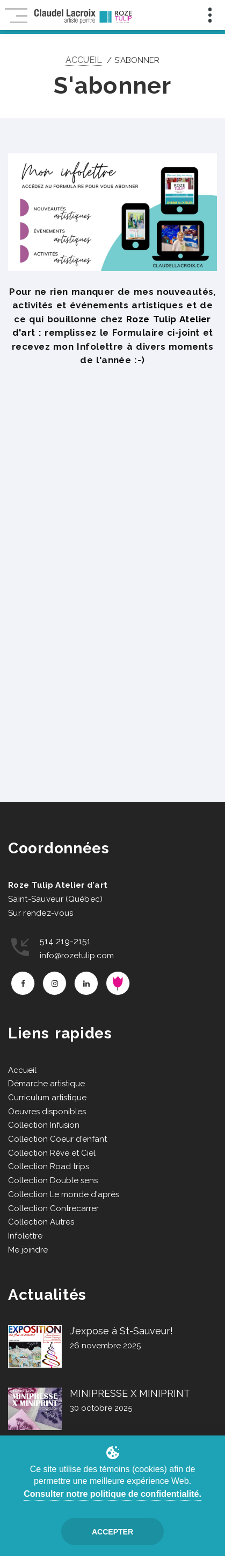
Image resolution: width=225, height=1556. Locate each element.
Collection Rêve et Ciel (52, 1153)
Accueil (84, 60)
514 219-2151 (65, 941)
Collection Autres (41, 1222)
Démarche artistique (46, 1083)
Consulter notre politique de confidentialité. (112, 1493)
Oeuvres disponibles (47, 1111)
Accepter (112, 1531)
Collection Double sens (53, 1180)
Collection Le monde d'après (63, 1194)
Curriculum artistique (47, 1097)
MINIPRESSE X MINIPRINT (130, 1393)
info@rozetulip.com (77, 955)
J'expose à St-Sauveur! (121, 1330)
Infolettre (25, 1236)
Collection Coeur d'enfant (57, 1139)
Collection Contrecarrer (53, 1208)
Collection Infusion (43, 1125)
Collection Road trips (48, 1166)
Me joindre (28, 1250)
